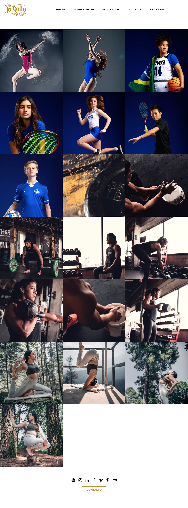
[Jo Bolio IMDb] (114, 480)
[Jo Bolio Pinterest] (107, 480)
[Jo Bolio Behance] (73, 480)
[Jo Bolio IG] (80, 480)
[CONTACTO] (94, 489)
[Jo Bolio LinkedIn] (87, 480)
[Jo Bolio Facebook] (94, 480)
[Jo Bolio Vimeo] (101, 480)
